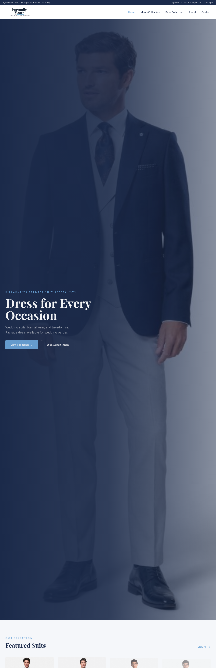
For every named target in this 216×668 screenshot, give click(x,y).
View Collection (22, 345)
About (192, 12)
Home (131, 12)
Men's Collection (150, 12)
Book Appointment (58, 345)
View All (204, 646)
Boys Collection (175, 12)
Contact (206, 12)
